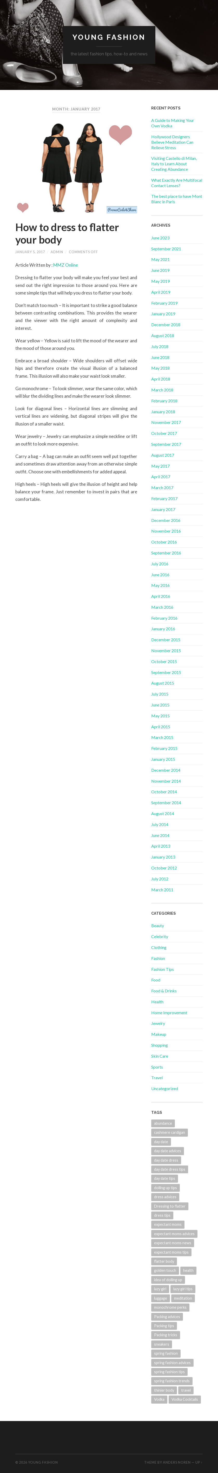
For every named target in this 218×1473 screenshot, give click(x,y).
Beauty (157, 925)
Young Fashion (109, 37)
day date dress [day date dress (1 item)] (166, 1160)
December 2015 (165, 639)
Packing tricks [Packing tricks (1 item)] (165, 1335)
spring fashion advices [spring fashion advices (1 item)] (172, 1362)
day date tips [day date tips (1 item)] (164, 1178)
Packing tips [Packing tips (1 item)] (164, 1326)
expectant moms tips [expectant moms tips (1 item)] (171, 1252)
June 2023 (160, 237)
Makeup (158, 1034)
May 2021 (160, 259)
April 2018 (160, 378)
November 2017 (166, 422)
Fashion (158, 958)
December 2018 (165, 324)
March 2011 (162, 889)
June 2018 (160, 357)
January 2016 (163, 628)
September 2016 (166, 552)
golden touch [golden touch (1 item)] (165, 1270)
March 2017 (162, 487)
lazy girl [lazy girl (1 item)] (160, 1289)
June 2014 (160, 835)
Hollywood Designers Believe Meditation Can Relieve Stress (172, 142)
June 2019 (160, 270)
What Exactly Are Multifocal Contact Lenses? (176, 183)
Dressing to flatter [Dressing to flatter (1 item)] (170, 1206)
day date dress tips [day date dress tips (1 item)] (169, 1169)
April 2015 (160, 726)
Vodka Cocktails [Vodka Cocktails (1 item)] (184, 1399)
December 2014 (165, 770)
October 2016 (164, 541)
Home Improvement (169, 1012)
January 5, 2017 (30, 252)
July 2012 (159, 878)
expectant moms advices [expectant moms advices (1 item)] (174, 1234)
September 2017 (166, 444)
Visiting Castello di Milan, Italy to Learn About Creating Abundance (174, 164)
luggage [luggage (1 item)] (160, 1298)
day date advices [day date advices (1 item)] (167, 1151)
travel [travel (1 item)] (186, 1390)
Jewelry (158, 1023)
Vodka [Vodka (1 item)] (159, 1399)
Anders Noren (177, 1462)
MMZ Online (65, 265)
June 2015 (160, 704)
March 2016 (162, 607)
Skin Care (159, 1055)
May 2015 (160, 715)
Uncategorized (164, 1088)
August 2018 (162, 335)
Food (155, 979)
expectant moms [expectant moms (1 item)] (168, 1224)
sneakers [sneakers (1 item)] (161, 1344)
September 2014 (166, 802)
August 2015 (162, 682)
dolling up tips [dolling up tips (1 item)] (165, 1188)
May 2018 (160, 367)
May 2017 (160, 465)
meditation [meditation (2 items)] (183, 1298)
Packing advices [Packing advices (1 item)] (167, 1316)
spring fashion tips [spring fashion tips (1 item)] (169, 1372)
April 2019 (160, 292)
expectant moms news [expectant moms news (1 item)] (172, 1243)
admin (57, 252)
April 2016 (160, 596)
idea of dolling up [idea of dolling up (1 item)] (168, 1280)
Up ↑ (199, 1462)
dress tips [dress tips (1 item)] (162, 1215)
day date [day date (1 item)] (161, 1142)
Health (157, 1001)
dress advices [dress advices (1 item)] (165, 1197)
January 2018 (163, 411)
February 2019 (164, 302)
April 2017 (160, 476)
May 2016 (160, 585)
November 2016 (166, 530)
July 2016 (159, 563)
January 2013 (163, 856)
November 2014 (166, 780)
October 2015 (164, 661)
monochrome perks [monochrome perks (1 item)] (170, 1307)
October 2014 (164, 791)
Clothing (159, 947)
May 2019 (160, 281)
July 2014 (159, 824)
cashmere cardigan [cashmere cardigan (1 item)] (169, 1132)
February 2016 (164, 618)
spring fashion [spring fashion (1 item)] (166, 1353)
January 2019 (163, 313)
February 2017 (164, 498)
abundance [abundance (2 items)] (163, 1123)
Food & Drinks (164, 990)
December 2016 (165, 520)
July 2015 (159, 693)
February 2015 (164, 748)
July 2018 (159, 346)
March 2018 (162, 389)
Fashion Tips (162, 969)
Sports (157, 1066)
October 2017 (164, 433)
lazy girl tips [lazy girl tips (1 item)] (183, 1289)
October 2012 (164, 867)
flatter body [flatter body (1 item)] (164, 1261)
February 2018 (164, 400)
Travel (157, 1077)
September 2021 (166, 248)
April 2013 (160, 845)
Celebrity (159, 936)
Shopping (159, 1045)
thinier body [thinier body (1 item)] (164, 1390)
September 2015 (166, 672)
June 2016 (160, 574)
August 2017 (162, 455)
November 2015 (166, 650)
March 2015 (162, 737)
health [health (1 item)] (188, 1270)
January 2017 (163, 509)
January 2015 (163, 759)
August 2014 (162, 813)
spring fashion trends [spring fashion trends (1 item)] (172, 1381)
